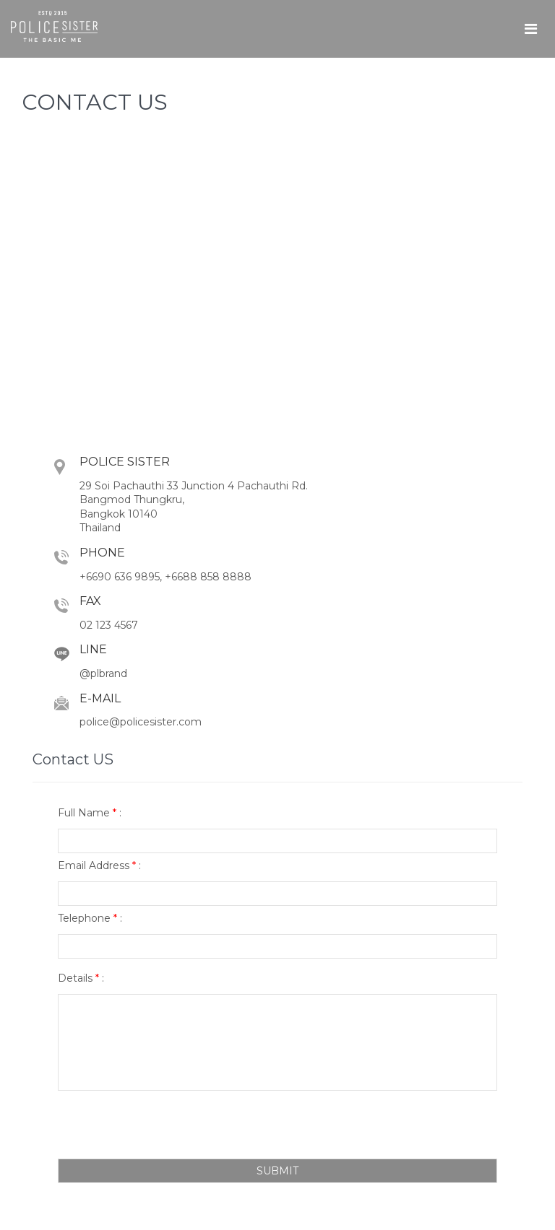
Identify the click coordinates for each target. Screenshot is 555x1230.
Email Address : (99, 865)
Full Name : (89, 812)
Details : (81, 978)
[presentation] (168, 1126)
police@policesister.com (140, 721)
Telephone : (90, 918)
